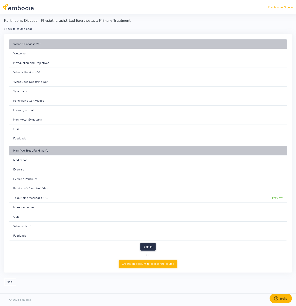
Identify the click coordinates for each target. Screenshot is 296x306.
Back (10, 282)
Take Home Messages (31, 198)
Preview (277, 198)
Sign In (148, 247)
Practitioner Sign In (280, 7)
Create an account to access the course (148, 264)
